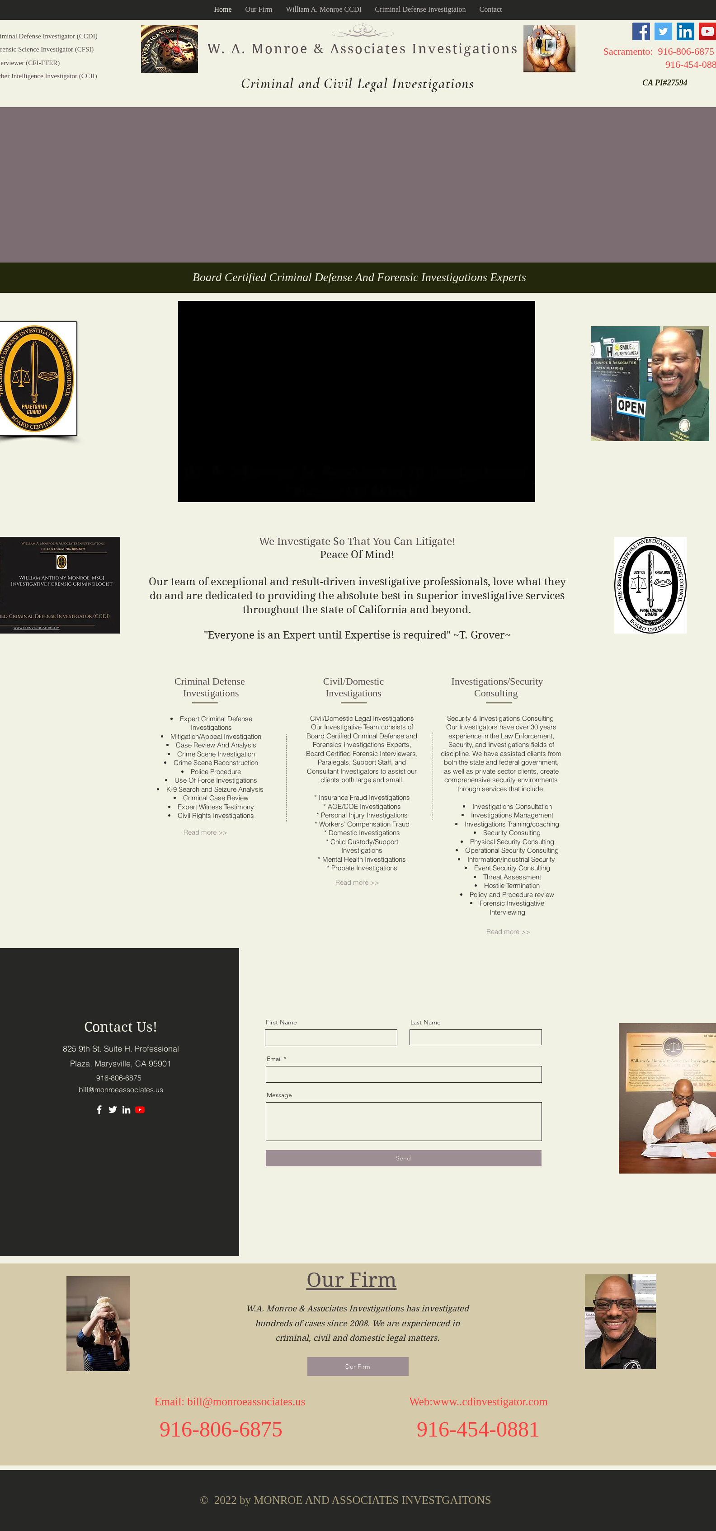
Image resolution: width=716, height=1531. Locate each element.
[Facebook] (641, 31)
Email (274, 1059)
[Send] (404, 1158)
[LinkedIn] (685, 31)
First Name (281, 1022)
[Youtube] (140, 1109)
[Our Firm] (358, 1366)
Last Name (425, 1022)
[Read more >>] (210, 832)
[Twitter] (663, 31)
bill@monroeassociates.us (121, 1089)
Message (279, 1095)
